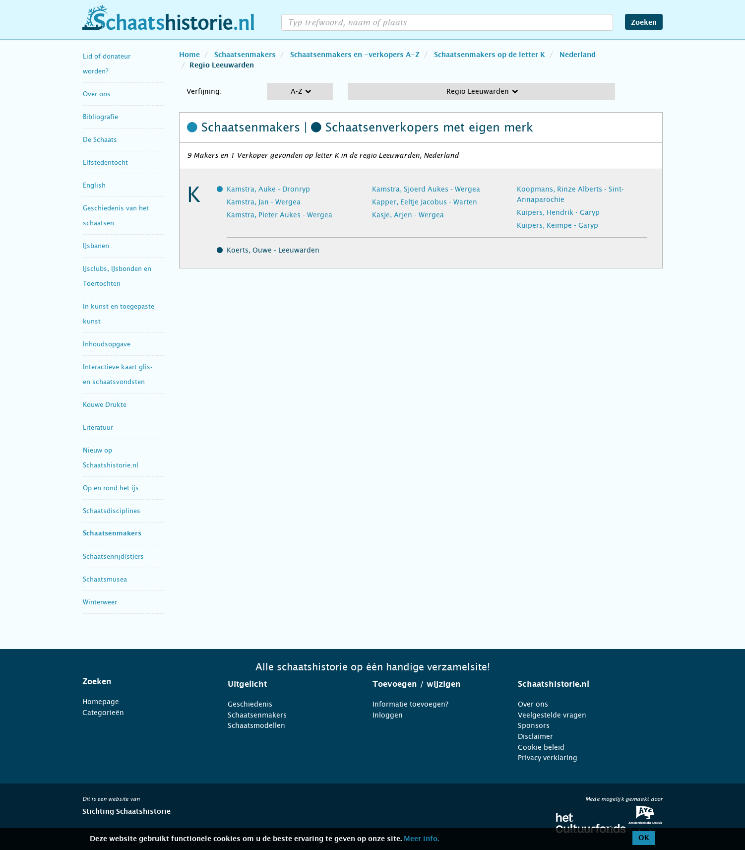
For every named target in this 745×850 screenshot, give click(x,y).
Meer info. (421, 839)
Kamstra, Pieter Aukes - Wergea (279, 215)
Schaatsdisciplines (111, 511)
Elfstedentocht (105, 162)
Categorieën (103, 713)
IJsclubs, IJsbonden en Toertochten (117, 276)
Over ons (97, 94)
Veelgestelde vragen (552, 715)
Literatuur (98, 427)
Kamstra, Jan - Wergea (264, 202)
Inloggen (387, 715)
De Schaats (100, 139)
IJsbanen (96, 246)
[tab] (142, 681)
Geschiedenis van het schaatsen (116, 215)
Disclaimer (535, 736)
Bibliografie (100, 117)
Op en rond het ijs (111, 488)
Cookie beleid (541, 747)
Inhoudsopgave (106, 344)
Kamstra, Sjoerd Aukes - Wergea (426, 189)
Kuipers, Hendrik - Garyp (558, 212)
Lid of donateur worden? (106, 64)
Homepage (100, 702)
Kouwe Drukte (104, 404)
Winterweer (100, 602)
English (94, 185)
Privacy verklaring (547, 758)
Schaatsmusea (105, 579)
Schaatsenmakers (112, 533)
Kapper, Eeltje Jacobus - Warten (424, 202)
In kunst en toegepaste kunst (118, 314)
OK (643, 838)
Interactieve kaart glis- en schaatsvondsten (117, 374)
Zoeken (644, 22)
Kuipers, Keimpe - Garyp (557, 225)
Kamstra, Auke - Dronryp (268, 189)
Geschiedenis (250, 704)
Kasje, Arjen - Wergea (408, 215)
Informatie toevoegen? (410, 704)
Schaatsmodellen (256, 725)
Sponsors (534, 725)
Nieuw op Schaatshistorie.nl (110, 458)
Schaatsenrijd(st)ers (113, 556)
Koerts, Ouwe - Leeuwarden (273, 250)
